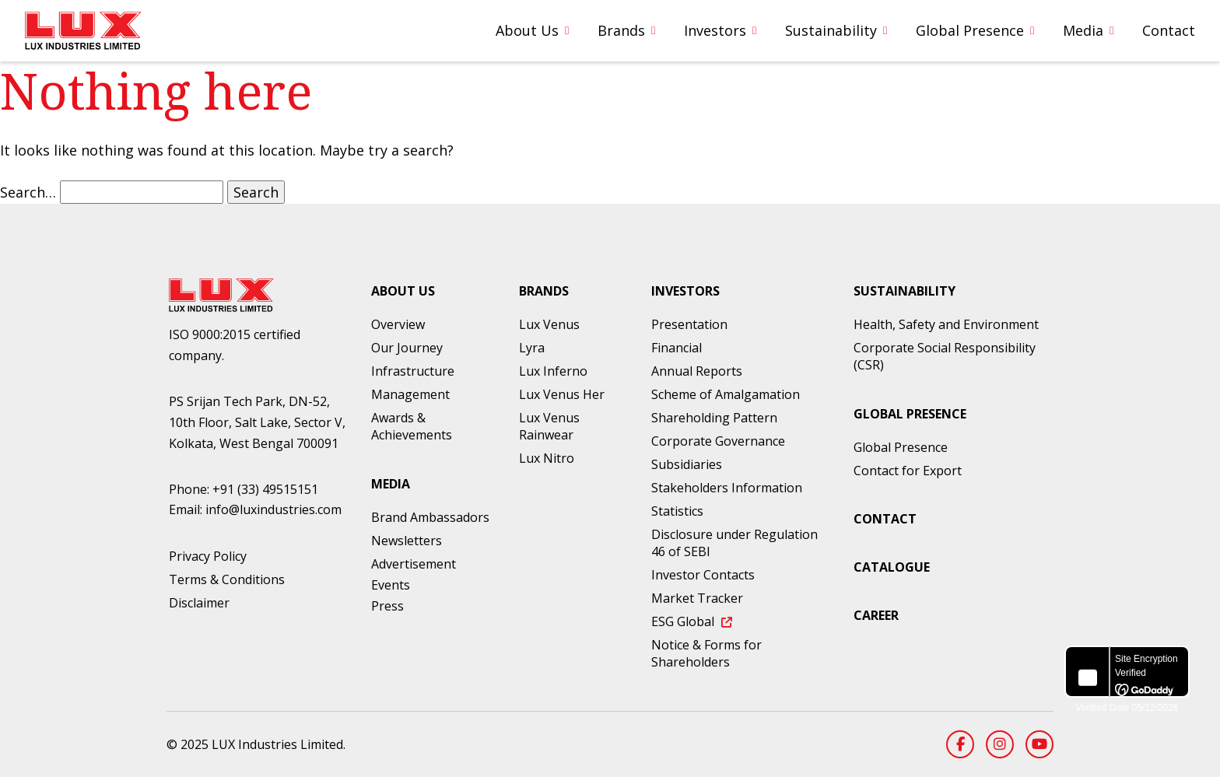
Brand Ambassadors (430, 517)
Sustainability (831, 30)
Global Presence (970, 30)
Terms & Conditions (227, 579)
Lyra (532, 347)
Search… (28, 192)
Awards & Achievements (411, 426)
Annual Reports (696, 371)
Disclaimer (199, 602)
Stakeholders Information (726, 487)
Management (410, 394)
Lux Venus (549, 324)
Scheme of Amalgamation (725, 394)
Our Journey (407, 347)
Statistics (677, 511)
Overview (398, 324)
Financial (676, 347)
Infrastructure (412, 371)
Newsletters (406, 540)
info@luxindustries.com (273, 509)
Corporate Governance (718, 441)
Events (390, 584)
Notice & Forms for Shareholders (706, 653)
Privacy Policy (208, 556)
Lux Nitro (546, 458)
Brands (621, 30)
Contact (1168, 30)
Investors (715, 30)
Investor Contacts (703, 574)
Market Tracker (697, 598)
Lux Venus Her (562, 394)
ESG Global (691, 621)
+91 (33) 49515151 (265, 489)
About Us (527, 30)
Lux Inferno (553, 371)
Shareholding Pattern (714, 417)
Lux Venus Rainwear (549, 426)
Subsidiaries (686, 464)
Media (1083, 30)
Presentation (689, 324)
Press (387, 605)
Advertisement (413, 563)
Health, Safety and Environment (946, 324)
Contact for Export (908, 470)
